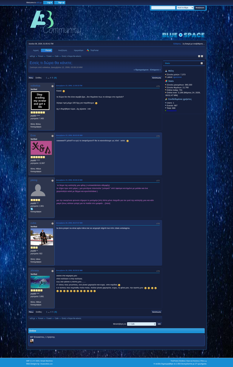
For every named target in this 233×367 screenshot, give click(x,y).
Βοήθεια (182, 361)
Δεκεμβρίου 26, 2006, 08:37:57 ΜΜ (69, 223)
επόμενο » (155, 70)
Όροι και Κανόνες (193, 361)
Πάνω (31, 312)
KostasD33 (171, 110)
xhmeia (35, 270)
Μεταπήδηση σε (119, 324)
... (49, 78)
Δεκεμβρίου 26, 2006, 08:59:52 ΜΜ (69, 270)
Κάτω (31, 78)
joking (34, 180)
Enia (33, 135)
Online (32, 331)
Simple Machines (46, 361)
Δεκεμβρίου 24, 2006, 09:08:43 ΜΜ (69, 180)
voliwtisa (35, 85)
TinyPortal (174, 361)
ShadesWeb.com (46, 364)
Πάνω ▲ (204, 361)
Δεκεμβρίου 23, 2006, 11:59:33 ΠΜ (69, 85)
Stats (167, 63)
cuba (33, 223)
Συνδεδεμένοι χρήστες (180, 99)
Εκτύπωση (156, 78)
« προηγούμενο (141, 70)
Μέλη (171, 71)
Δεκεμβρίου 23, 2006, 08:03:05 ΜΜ (69, 135)
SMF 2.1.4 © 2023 (32, 361)
